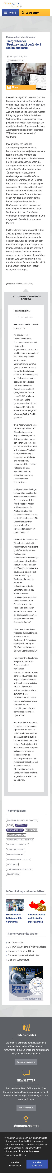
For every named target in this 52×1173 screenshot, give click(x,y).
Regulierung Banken (16, 828)
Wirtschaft (21, 818)
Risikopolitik (31, 823)
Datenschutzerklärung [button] (15, 1155)
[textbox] (34, 12)
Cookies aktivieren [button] (37, 1164)
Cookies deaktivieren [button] (15, 1164)
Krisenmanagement (15, 848)
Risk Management (15, 823)
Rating (10, 818)
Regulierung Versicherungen (20, 833)
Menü (12, 12)
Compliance (12, 857)
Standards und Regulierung (19, 862)
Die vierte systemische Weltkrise (22, 948)
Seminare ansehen (25, 1055)
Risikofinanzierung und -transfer (22, 813)
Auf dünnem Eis (14, 935)
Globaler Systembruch (18, 952)
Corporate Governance (17, 838)
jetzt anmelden (25, 1101)
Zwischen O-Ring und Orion (20, 944)
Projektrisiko (13, 867)
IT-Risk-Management (15, 843)
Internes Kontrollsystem (18, 852)
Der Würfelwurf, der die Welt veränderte (26, 940)
